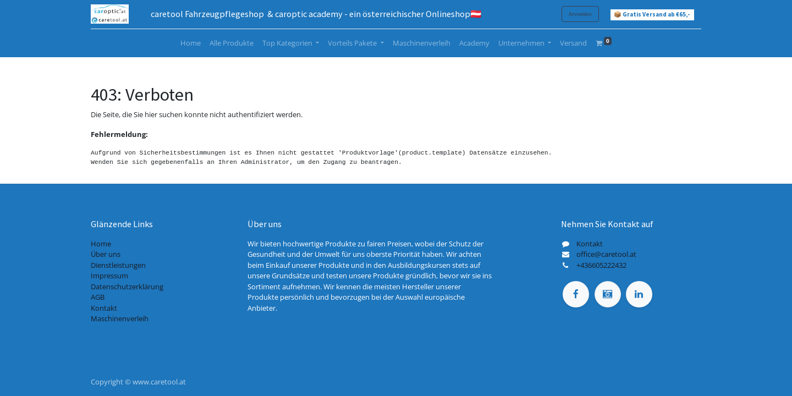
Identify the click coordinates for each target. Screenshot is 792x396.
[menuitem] (190, 43)
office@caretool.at (606, 254)
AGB (98, 297)
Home (101, 244)
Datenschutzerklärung (127, 287)
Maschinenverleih (119, 318)
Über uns (105, 254)
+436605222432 (601, 265)
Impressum (109, 275)
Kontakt (104, 308)
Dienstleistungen (118, 265)
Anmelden (580, 14)
